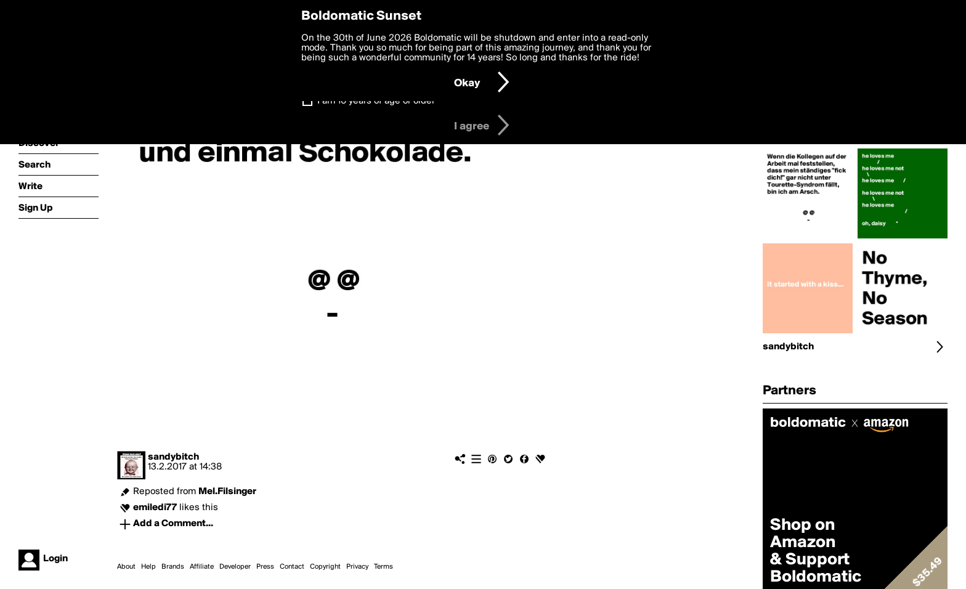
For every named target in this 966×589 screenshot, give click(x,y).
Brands (172, 567)
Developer (235, 567)
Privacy (357, 567)
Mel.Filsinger (227, 492)
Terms (383, 567)
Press (265, 567)
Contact (292, 567)
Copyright (325, 567)
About (126, 567)
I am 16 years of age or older (376, 101)
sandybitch (173, 457)
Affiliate (202, 567)
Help (148, 567)
